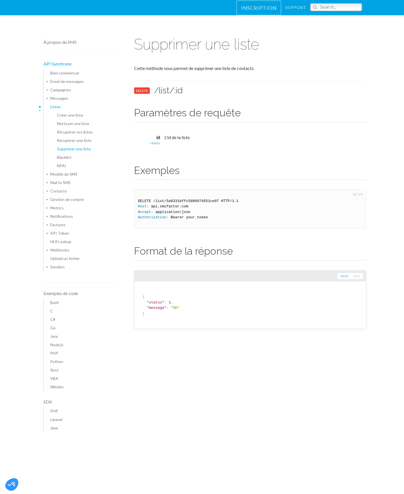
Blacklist (64, 157)
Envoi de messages (67, 81)
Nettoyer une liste (73, 123)
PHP (54, 353)
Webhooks (59, 250)
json (343, 276)
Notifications (61, 216)
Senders (57, 266)
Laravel (56, 419)
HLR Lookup (60, 241)
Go (53, 327)
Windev (57, 386)
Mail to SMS (60, 182)
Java (54, 336)
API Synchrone (57, 63)
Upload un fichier (65, 258)
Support (295, 12)
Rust (54, 370)
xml (356, 276)
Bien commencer (64, 73)
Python (56, 361)
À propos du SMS (60, 42)
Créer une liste (70, 115)
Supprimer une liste (74, 148)
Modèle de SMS (63, 174)
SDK (47, 401)
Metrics (57, 207)
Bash (54, 302)
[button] (12, 484)
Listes (55, 106)
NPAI (61, 165)
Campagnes (60, 89)
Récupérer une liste (74, 140)
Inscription (259, 13)
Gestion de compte (67, 199)
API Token (59, 233)
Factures (58, 224)
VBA (54, 378)
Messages (59, 98)
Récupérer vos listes (75, 132)
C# (52, 319)
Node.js (56, 344)
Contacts (58, 191)
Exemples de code (60, 293)
